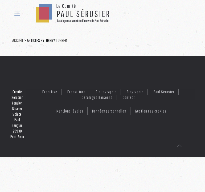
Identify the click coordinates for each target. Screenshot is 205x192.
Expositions (76, 91)
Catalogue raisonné (97, 97)
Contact (129, 97)
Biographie (135, 91)
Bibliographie (106, 91)
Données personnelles (109, 111)
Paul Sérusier (164, 91)
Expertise (49, 91)
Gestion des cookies (150, 111)
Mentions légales (69, 111)
